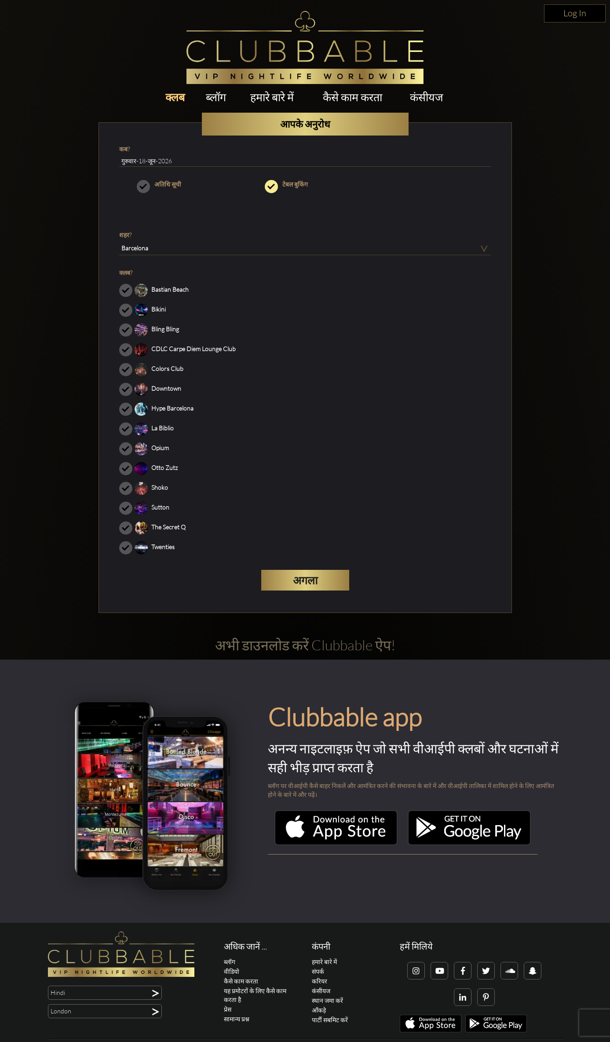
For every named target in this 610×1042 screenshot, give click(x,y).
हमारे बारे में (272, 97)
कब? (124, 149)
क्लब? (125, 272)
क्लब (175, 97)
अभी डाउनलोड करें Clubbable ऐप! (305, 644)
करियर (319, 981)
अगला (305, 580)
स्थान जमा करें (327, 1000)
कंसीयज (426, 97)
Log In (574, 12)
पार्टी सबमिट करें (330, 1020)
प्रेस (227, 1009)
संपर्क (318, 971)
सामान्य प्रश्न (236, 1019)
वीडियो (231, 971)
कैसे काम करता (352, 97)
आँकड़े (319, 1010)
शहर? (125, 234)
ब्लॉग (216, 97)
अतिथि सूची (177, 184)
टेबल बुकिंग (305, 184)
